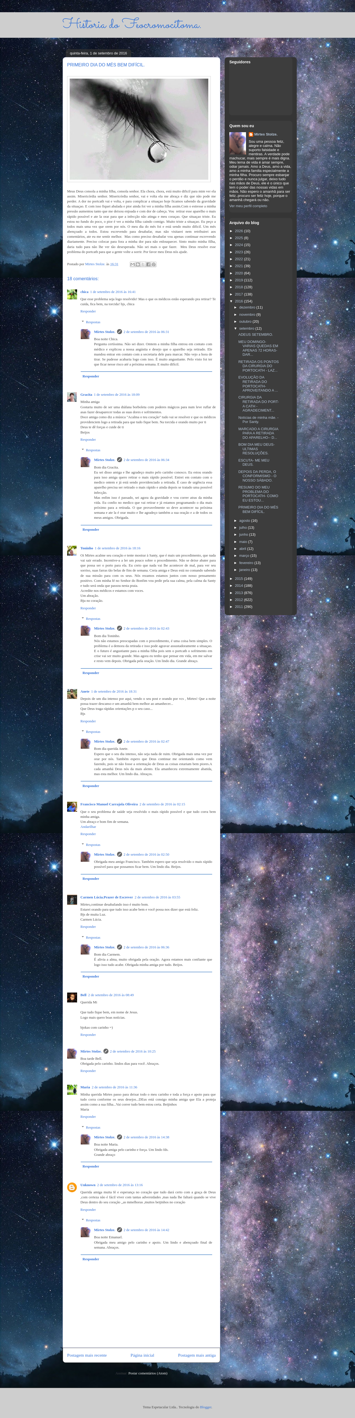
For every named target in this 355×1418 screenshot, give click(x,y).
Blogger (205, 1407)
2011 (239, 607)
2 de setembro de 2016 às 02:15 (162, 804)
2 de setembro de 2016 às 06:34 (146, 460)
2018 (239, 287)
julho (243, 527)
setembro (247, 328)
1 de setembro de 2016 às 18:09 (117, 394)
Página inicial (142, 1355)
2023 (239, 252)
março (244, 555)
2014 (239, 585)
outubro (246, 321)
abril (243, 549)
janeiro (245, 570)
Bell (83, 995)
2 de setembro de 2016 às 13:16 (120, 1185)
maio (243, 542)
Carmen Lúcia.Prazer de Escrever (106, 897)
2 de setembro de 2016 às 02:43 (146, 628)
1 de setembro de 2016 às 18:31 (114, 691)
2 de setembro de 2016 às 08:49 (111, 995)
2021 (239, 266)
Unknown (87, 1185)
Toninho (86, 548)
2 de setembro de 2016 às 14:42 (146, 1230)
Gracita (86, 394)
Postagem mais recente (87, 1355)
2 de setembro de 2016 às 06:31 (146, 332)
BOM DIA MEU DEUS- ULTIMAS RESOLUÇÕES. (256, 448)
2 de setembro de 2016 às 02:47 (146, 741)
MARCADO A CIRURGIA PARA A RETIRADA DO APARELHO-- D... (258, 433)
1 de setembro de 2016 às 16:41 (113, 292)
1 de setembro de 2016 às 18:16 (118, 548)
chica (84, 292)
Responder (88, 311)
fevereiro (246, 563)
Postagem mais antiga (197, 1355)
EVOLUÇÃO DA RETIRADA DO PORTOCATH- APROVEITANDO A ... (258, 383)
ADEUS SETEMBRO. (255, 334)
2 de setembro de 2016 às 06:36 (146, 947)
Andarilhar (88, 827)
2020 (239, 273)
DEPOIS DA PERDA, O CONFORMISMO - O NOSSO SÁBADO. (257, 476)
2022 (239, 259)
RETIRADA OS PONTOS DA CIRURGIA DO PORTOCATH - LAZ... (258, 366)
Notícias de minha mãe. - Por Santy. (258, 419)
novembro (247, 314)
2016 (239, 301)
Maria (85, 1087)
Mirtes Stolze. (104, 332)
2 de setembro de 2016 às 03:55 (157, 897)
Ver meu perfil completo (248, 206)
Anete (85, 691)
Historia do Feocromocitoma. (132, 25)
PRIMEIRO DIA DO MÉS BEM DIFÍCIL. (258, 509)
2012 (239, 600)
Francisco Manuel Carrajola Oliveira (109, 804)
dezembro (247, 307)
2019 (239, 280)
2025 (239, 238)
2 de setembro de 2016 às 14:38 (146, 1137)
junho (244, 534)
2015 (239, 579)
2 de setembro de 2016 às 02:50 (146, 854)
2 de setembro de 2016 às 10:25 (133, 1051)
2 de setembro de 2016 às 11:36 (114, 1087)
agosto (245, 520)
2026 (239, 231)
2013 (239, 593)
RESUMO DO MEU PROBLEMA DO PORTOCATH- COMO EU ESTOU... (258, 493)
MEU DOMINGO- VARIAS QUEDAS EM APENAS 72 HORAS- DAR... (258, 348)
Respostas (93, 322)
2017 (239, 294)
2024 (239, 245)
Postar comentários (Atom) (148, 1373)
